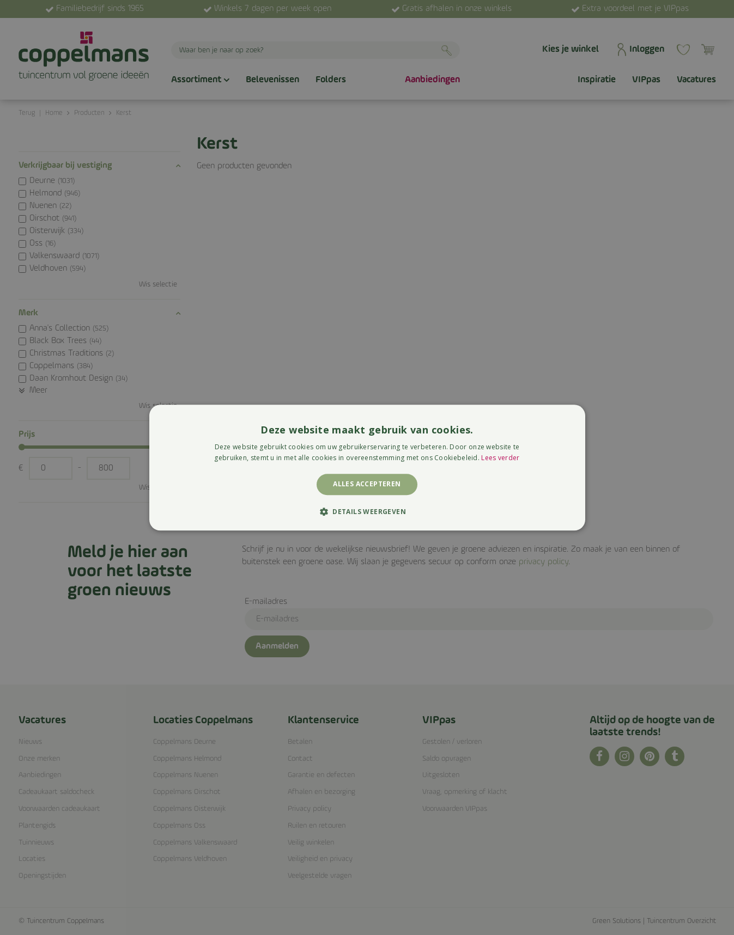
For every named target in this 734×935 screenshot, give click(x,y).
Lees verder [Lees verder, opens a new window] (500, 457)
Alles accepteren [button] (367, 484)
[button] (367, 511)
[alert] (367, 467)
